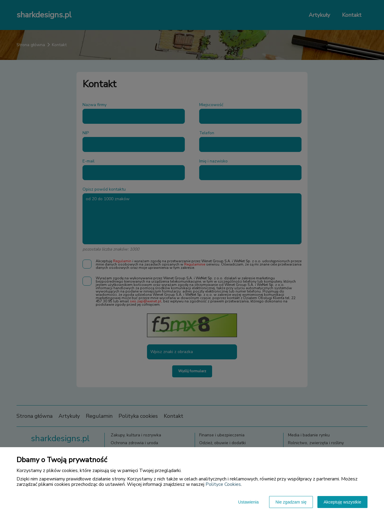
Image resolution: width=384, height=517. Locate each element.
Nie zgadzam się (291, 502)
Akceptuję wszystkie (342, 502)
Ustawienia (248, 502)
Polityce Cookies (223, 484)
